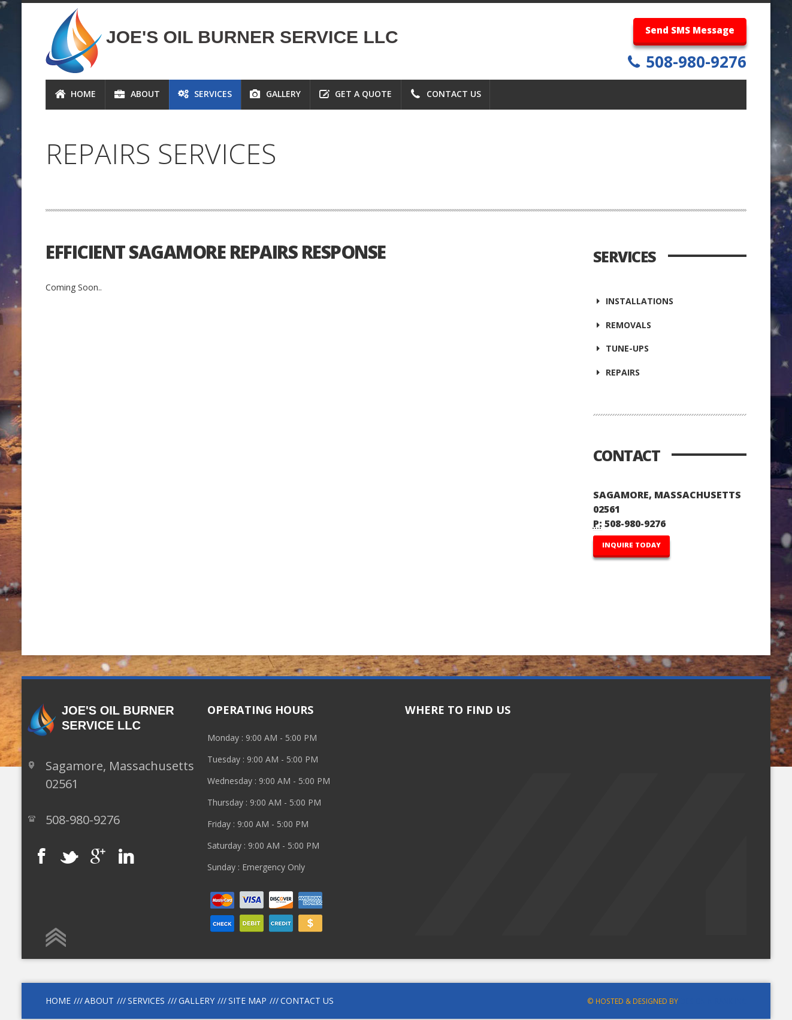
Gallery (196, 1001)
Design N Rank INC (713, 1002)
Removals (622, 325)
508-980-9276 (694, 61)
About (99, 1001)
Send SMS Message (689, 30)
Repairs (616, 373)
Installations (633, 301)
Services (146, 1001)
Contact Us (307, 1001)
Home (58, 1001)
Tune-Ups (621, 349)
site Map (247, 1001)
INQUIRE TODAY (631, 545)
